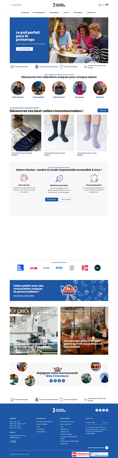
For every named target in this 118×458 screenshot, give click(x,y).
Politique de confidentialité (69, 441)
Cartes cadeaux (41, 424)
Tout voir (103, 110)
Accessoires (40, 429)
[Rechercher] (21, 5)
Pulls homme (59, 97)
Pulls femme (18, 97)
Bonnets (100, 97)
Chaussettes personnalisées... (22, 153)
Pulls (37, 427)
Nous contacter (65, 424)
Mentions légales (66, 434)
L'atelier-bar (64, 432)
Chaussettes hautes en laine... (55, 153)
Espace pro (64, 429)
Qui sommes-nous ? (67, 422)
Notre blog (64, 444)
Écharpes (79, 97)
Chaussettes (38, 97)
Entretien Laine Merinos (44, 422)
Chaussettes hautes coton (87, 153)
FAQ (61, 427)
